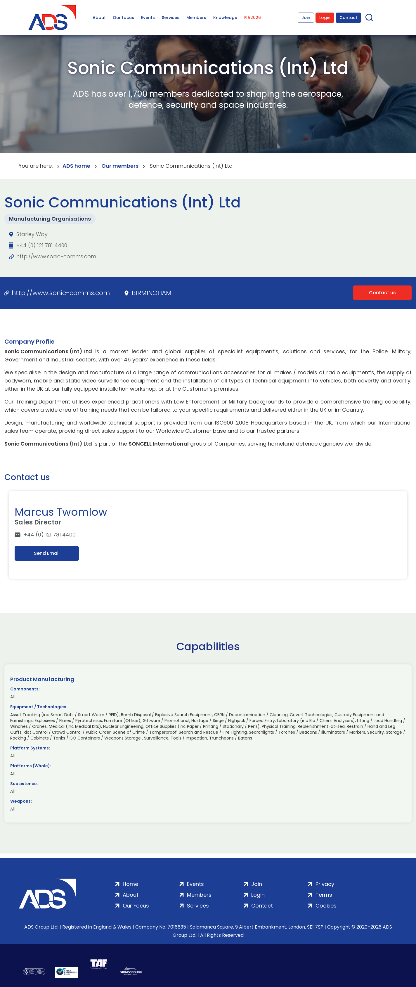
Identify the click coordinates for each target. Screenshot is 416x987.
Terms (324, 894)
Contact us (382, 292)
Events (148, 17)
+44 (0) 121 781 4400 (41, 245)
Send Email (47, 553)
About (99, 17)
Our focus (123, 17)
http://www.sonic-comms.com (56, 256)
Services (170, 17)
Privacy (325, 884)
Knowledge (225, 17)
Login (324, 17)
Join (305, 17)
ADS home (76, 165)
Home (130, 884)
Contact (348, 17)
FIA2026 (252, 17)
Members (196, 17)
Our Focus (136, 905)
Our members (119, 165)
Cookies (326, 905)
